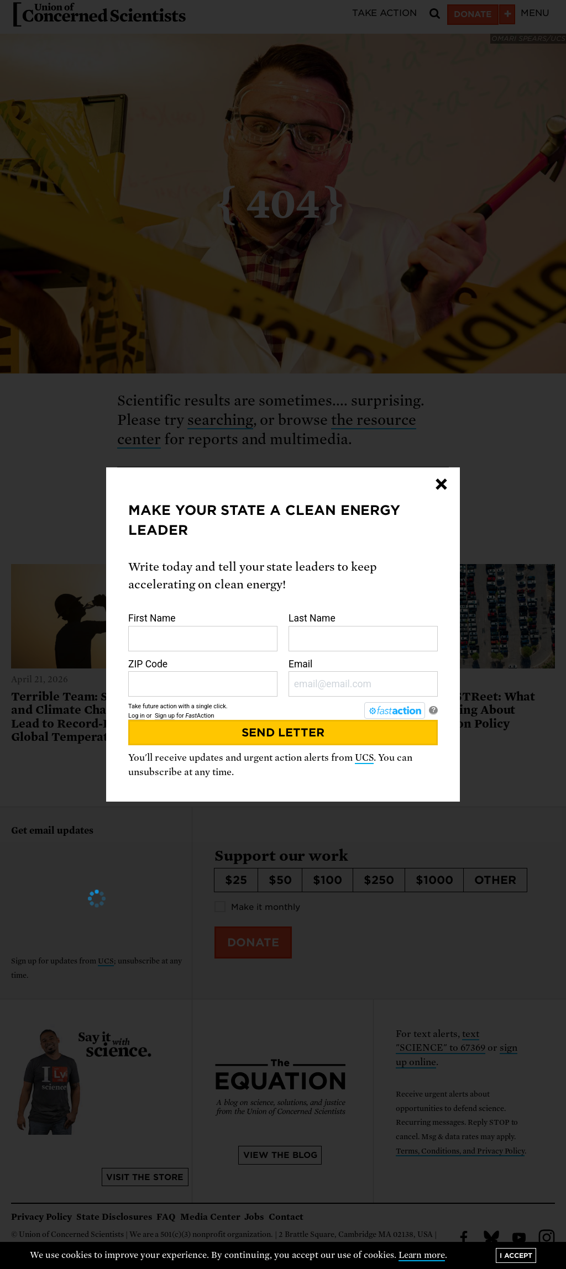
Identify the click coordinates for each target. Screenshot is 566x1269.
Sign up (165, 715)
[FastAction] (394, 710)
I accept (516, 1255)
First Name (202, 632)
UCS (364, 757)
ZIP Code (202, 678)
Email (363, 678)
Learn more (422, 1255)
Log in (136, 715)
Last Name (363, 632)
